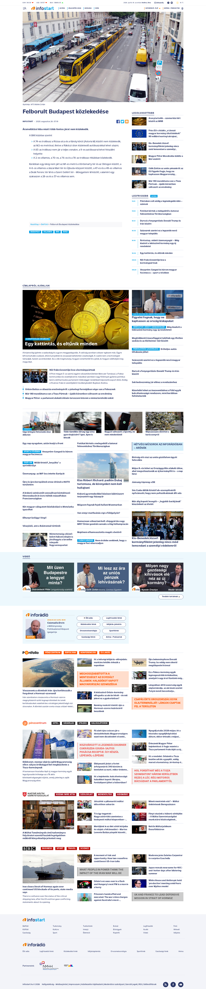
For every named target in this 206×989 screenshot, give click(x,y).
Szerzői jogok (131, 984)
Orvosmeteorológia (119, 951)
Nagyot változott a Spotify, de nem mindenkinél (120, 433)
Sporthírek (141, 951)
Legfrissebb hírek (46, 951)
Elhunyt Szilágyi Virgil (34, 518)
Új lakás (105, 653)
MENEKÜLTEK (105, 794)
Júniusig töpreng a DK (143, 482)
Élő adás (88, 618)
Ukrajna (88, 8)
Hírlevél (176, 930)
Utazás (83, 723)
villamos (47, 232)
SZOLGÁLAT (86, 794)
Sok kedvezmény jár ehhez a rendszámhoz (154, 382)
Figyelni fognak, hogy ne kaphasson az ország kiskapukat (153, 319)
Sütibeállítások (149, 984)
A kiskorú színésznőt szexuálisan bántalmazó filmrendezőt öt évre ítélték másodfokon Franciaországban (46, 496)
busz (65, 232)
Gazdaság (26, 933)
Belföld (44, 224)
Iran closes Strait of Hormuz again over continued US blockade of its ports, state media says (48, 890)
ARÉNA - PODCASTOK (172, 8)
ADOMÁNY (122, 794)
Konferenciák (88, 653)
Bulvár (115, 926)
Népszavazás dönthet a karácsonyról (157, 433)
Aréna (181, 951)
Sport (60, 848)
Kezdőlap (34, 224)
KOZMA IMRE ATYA (65, 794)
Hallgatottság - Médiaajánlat (54, 984)
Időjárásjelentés (94, 951)
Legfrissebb (148, 926)
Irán (97, 8)
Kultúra (56, 930)
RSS (140, 984)
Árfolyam (70, 653)
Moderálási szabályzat (114, 984)
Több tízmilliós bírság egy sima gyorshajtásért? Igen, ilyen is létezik (79, 435)
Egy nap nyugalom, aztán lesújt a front (43, 443)
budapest (35, 232)
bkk (57, 232)
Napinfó (116, 933)
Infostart (28, 122)
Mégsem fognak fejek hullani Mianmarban (99, 505)
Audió (145, 930)
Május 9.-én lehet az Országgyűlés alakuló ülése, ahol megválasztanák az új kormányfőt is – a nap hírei (157, 471)
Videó (145, 933)
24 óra (62, 8)
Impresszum (74, 984)
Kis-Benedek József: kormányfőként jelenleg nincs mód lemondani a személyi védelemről (155, 542)
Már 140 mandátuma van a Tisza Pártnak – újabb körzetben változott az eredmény (68, 394)
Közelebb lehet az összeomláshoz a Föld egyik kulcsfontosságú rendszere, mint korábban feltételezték (156, 393)
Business (47, 848)
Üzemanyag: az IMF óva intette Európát (44, 474)
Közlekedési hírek (70, 951)
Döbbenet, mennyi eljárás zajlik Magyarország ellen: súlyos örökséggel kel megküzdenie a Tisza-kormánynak (47, 765)
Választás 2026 (74, 8)
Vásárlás (68, 723)
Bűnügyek (117, 930)
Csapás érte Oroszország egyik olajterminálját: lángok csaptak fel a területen (157, 703)
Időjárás (177, 933)
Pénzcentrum (52, 653)
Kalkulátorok (99, 723)
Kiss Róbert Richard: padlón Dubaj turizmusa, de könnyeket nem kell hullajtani (99, 484)
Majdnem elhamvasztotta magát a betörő (99, 532)
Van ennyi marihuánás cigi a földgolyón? (98, 513)
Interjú (85, 930)
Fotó (175, 926)
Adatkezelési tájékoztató (92, 984)
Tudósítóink (87, 926)
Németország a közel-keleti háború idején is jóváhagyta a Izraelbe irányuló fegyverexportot (61, 540)
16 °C (179, 3)
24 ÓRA (154, 196)
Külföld (25, 930)
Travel (72, 848)
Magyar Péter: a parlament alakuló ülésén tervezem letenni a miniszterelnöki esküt (69, 398)
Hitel (56, 723)
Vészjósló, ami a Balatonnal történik (41, 526)
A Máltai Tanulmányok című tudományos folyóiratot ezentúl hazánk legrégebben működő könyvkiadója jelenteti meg (44, 836)
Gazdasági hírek (162, 951)
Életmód (86, 933)
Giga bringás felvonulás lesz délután (37, 433)
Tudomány (57, 926)
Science (84, 848)
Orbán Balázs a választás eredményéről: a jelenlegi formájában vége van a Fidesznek (70, 389)
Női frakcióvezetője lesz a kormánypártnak (72, 370)
